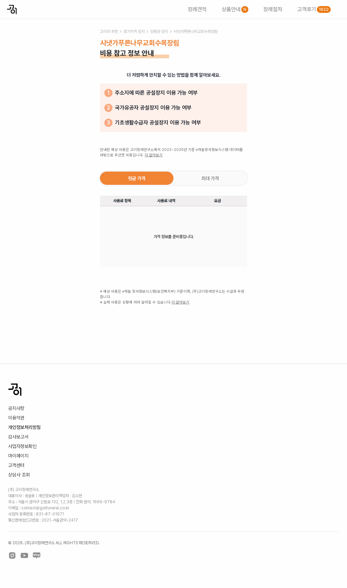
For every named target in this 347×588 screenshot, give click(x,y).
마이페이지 (18, 455)
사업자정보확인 (22, 446)
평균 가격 (136, 178)
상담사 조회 (19, 474)
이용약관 (16, 417)
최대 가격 (210, 178)
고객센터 (16, 465)
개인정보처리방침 (24, 427)
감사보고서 (18, 436)
